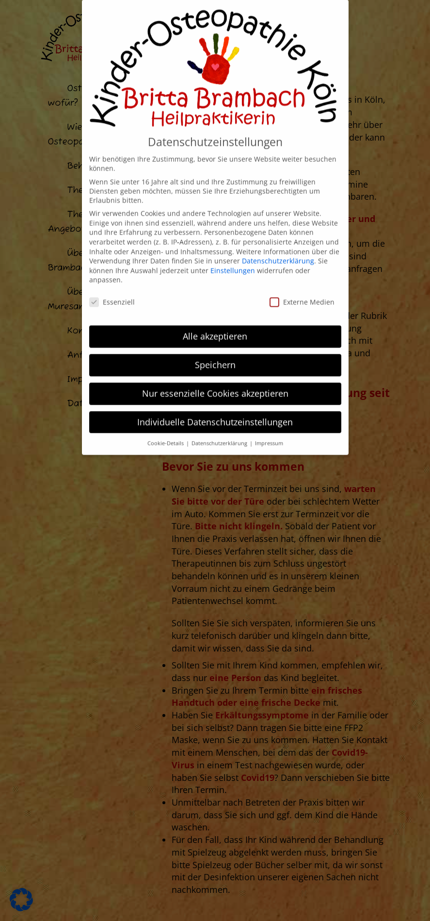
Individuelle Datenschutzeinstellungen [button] (215, 398)
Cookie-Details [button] (166, 419)
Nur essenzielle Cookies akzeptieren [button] (215, 370)
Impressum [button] (269, 419)
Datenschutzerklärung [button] (220, 419)
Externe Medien (302, 278)
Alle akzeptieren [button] (215, 312)
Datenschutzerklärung (278, 237)
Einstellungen (232, 247)
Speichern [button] (215, 341)
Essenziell (112, 278)
